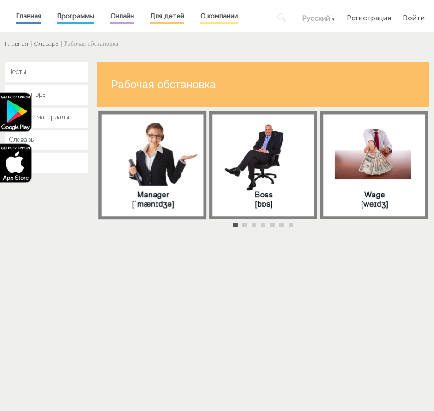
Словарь (46, 43)
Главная (28, 16)
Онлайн (122, 16)
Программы (75, 16)
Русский (316, 18)
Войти (414, 17)
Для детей (167, 16)
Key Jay (20, 162)
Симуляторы (28, 94)
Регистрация (369, 17)
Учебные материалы (39, 117)
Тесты (17, 71)
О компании (219, 16)
